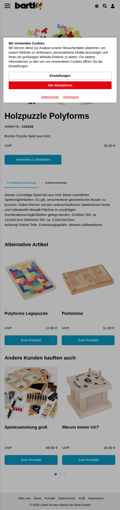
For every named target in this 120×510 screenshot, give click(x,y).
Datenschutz (50, 97)
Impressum (71, 97)
